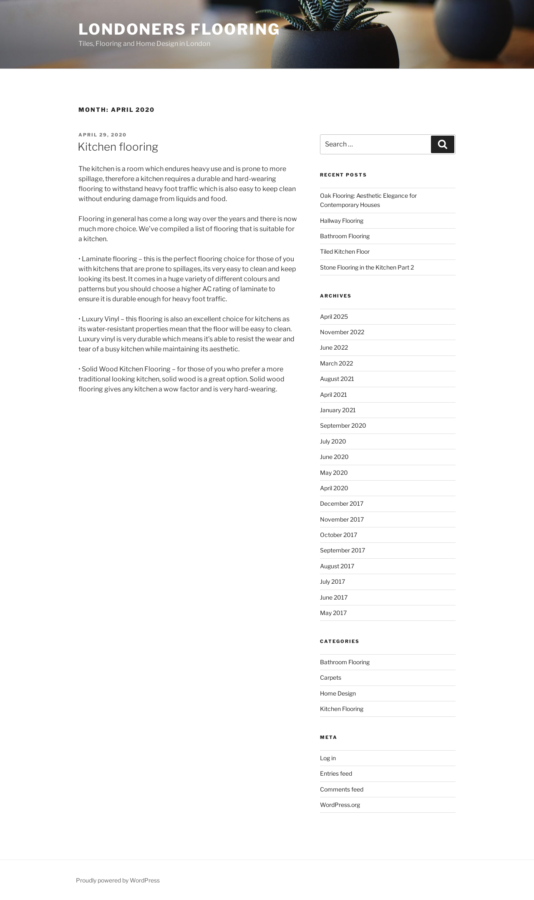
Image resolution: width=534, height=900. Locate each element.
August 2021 (337, 378)
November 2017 (342, 519)
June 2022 (334, 347)
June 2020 (334, 456)
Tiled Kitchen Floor (345, 251)
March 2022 (336, 363)
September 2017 (342, 550)
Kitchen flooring (118, 146)
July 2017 (332, 581)
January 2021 (338, 409)
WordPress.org (340, 804)
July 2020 (333, 441)
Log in (328, 757)
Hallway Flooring (341, 220)
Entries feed (336, 773)
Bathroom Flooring (345, 235)
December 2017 (341, 503)
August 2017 (337, 566)
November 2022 (342, 331)
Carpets (330, 677)
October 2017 (338, 534)
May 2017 (333, 612)
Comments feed (341, 789)
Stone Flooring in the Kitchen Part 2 (367, 267)
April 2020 (334, 488)
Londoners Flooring (179, 29)
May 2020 (334, 472)
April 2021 (333, 394)
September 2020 (343, 425)
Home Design (338, 693)
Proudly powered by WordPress (118, 880)
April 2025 (334, 316)
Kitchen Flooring (341, 708)
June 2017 (334, 597)
